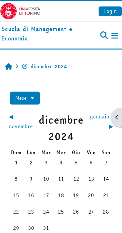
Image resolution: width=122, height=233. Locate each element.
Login (110, 11)
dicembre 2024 (44, 66)
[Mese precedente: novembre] (21, 121)
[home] (40, 34)
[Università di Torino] (20, 10)
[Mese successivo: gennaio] (100, 121)
